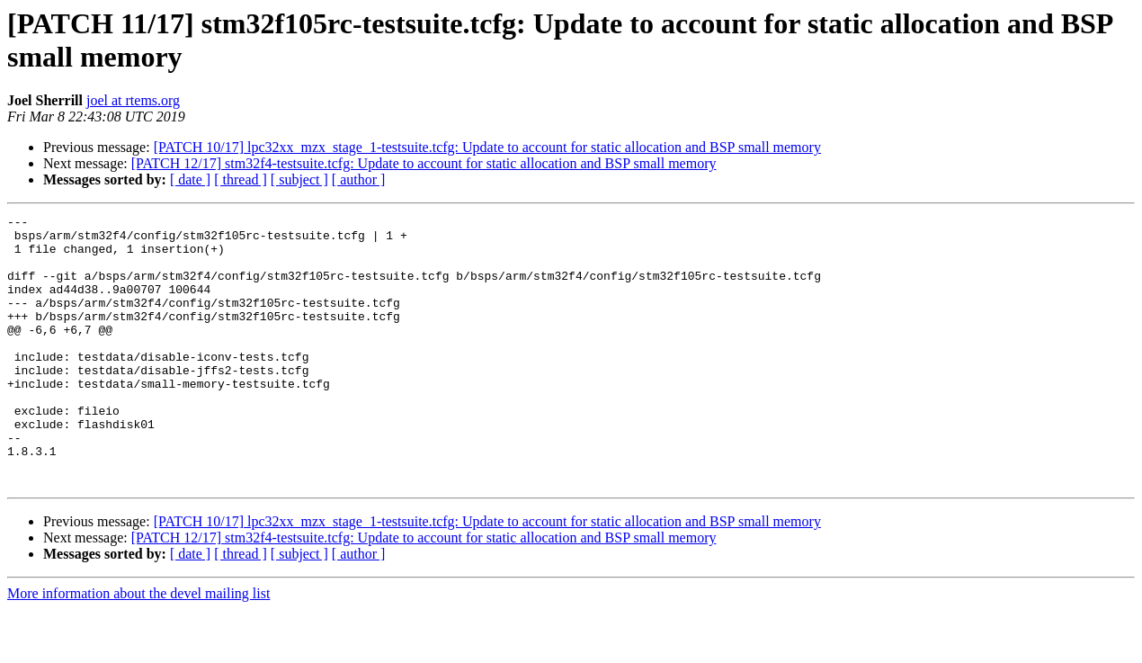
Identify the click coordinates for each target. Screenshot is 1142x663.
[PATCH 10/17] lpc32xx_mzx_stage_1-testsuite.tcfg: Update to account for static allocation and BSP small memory (487, 147)
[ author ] (359, 179)
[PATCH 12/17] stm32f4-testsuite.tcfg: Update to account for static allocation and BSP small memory (424, 163)
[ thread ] (240, 179)
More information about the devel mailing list (138, 647)
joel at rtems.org (133, 100)
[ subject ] (299, 179)
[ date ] (190, 179)
